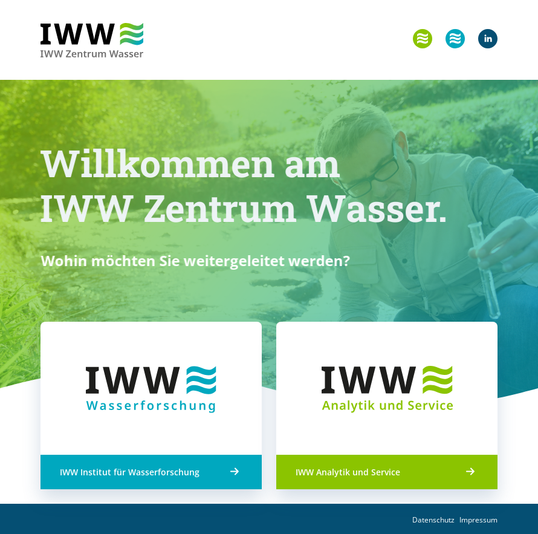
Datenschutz (433, 520)
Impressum (478, 520)
